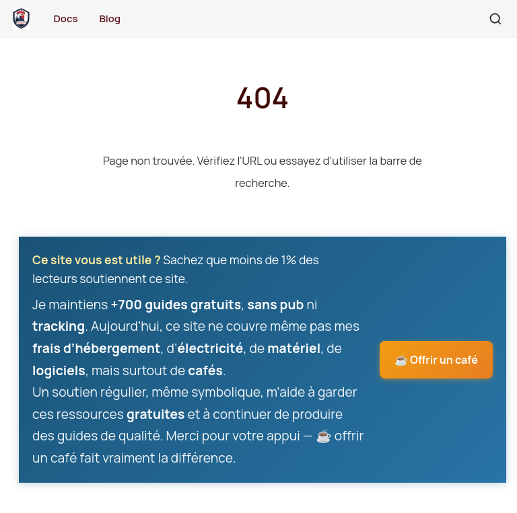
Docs (65, 18)
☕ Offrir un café (436, 359)
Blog (109, 18)
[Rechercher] (495, 18)
